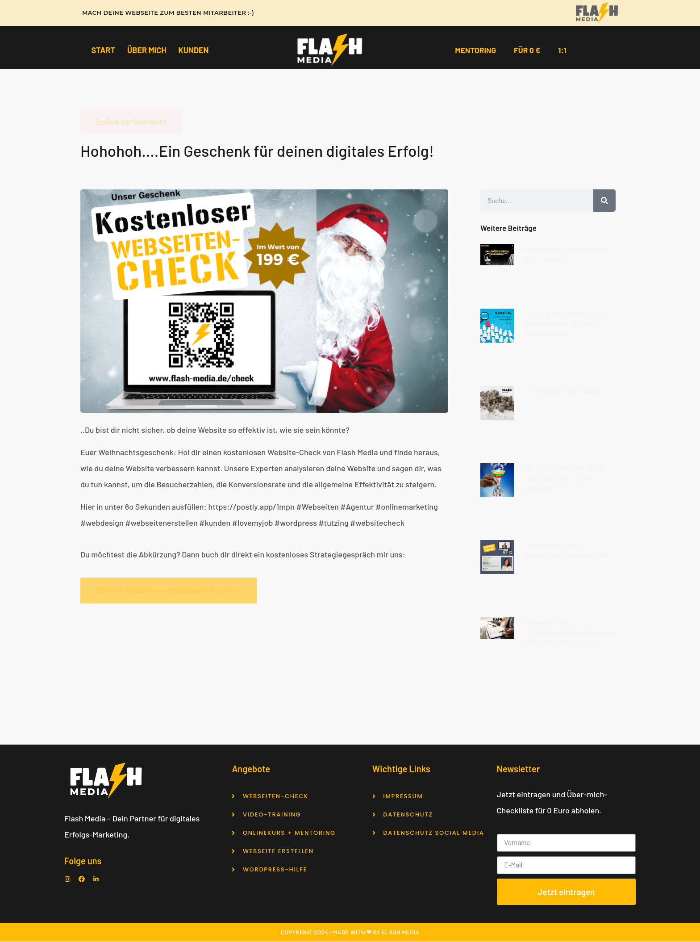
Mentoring (475, 50)
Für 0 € (527, 50)
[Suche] (604, 201)
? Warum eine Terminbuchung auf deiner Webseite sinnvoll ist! (569, 633)
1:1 (563, 50)
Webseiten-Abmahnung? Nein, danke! (566, 254)
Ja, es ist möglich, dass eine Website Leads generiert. (563, 478)
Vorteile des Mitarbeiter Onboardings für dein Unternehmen (564, 324)
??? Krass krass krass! (562, 391)
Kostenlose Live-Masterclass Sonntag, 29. (567, 551)
